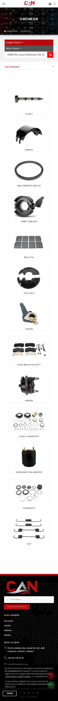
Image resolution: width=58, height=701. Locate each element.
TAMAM (10, 693)
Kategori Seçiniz (14, 42)
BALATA (29, 257)
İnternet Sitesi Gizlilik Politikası (18, 676)
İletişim (7, 635)
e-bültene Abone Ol (16, 607)
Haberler (8, 630)
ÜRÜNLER (25, 31)
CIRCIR (29, 329)
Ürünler (7, 626)
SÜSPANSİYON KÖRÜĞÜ (29, 472)
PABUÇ (29, 150)
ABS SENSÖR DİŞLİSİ (29, 185)
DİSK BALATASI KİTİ (28, 365)
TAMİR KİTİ (29, 508)
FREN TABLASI (29, 221)
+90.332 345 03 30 (16, 658)
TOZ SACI (29, 293)
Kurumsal (8, 621)
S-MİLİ (29, 114)
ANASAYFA (10, 31)
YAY (29, 544)
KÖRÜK (29, 400)
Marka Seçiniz (13, 48)
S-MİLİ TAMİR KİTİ (29, 436)
